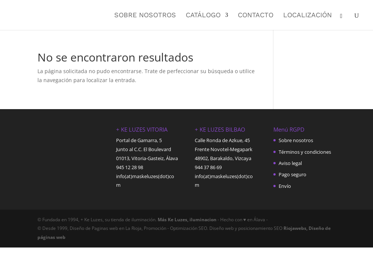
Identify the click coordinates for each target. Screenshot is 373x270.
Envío (285, 186)
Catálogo (203, 15)
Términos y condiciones (305, 151)
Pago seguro (292, 174)
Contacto (255, 15)
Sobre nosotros (145, 15)
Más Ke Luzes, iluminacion (186, 219)
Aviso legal (290, 163)
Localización (307, 15)
